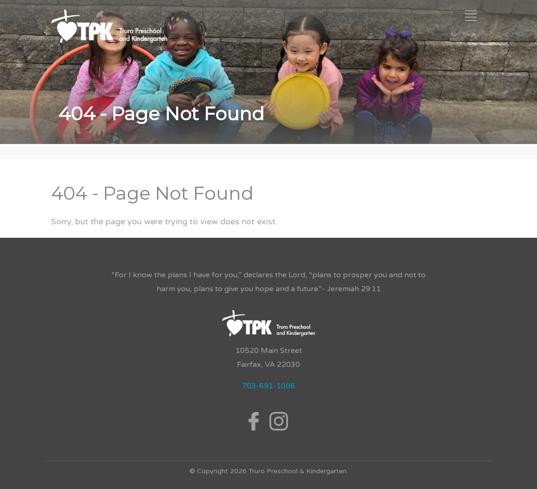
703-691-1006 (268, 386)
